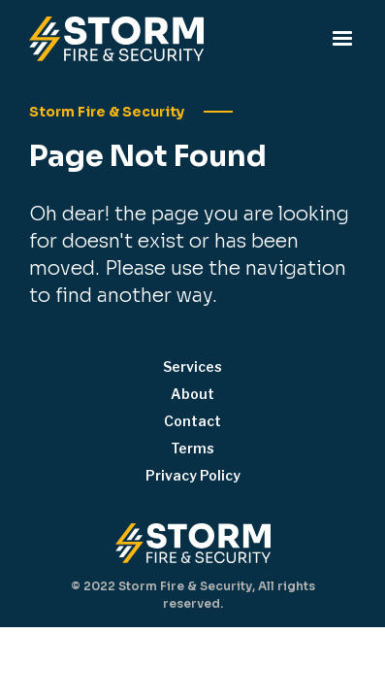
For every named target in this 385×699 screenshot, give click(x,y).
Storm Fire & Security (106, 111)
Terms (192, 448)
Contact (192, 421)
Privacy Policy (193, 475)
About (192, 393)
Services (192, 366)
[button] (342, 39)
